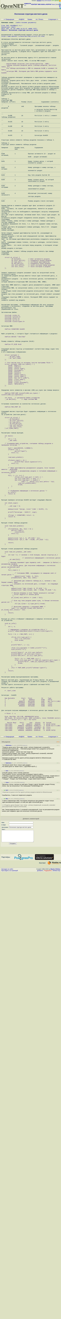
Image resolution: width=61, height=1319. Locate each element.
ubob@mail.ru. (16, 27)
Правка (29, 19)
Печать (41, 19)
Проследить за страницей (9, 1050)
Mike (7, 976)
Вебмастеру (56, 1050)
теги (57, 4)
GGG (7, 948)
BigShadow (8, 923)
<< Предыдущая (9, 19)
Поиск (53, 4)
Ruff (7, 967)
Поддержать (48, 1050)
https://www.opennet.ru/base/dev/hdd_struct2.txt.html (23, 40)
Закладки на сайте (7, 1049)
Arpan (7, 960)
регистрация (48, 0)
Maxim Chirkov (55, 1049)
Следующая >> (53, 19)
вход (43, 0)
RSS (58, 919)
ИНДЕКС (21, 19)
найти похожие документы (25, 23)
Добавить (40, 1050)
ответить (25, 923)
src (37, 19)
